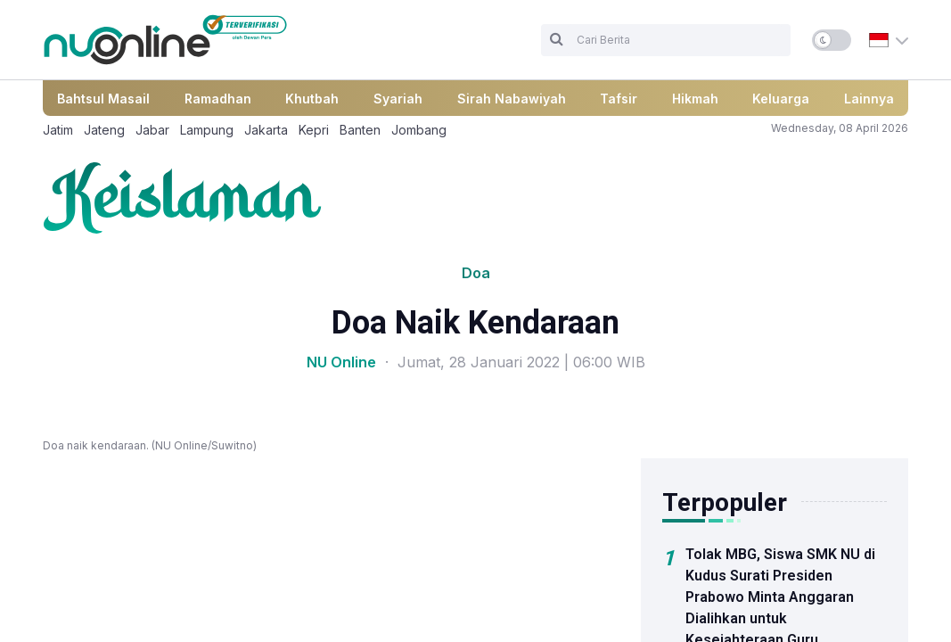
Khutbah (312, 98)
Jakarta (266, 129)
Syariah (397, 98)
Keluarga (780, 98)
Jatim (58, 129)
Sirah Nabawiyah (511, 98)
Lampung (207, 129)
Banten (360, 129)
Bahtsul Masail (103, 98)
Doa (476, 273)
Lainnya (869, 98)
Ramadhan (217, 98)
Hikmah (695, 98)
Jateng (104, 129)
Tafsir (618, 98)
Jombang (419, 129)
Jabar (152, 129)
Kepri (314, 129)
